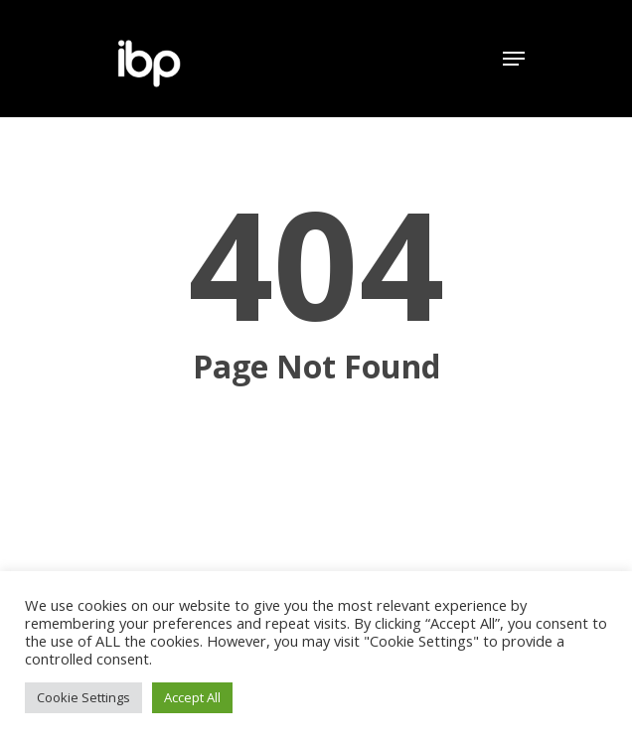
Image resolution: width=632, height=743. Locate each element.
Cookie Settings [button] (83, 697)
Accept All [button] (192, 697)
